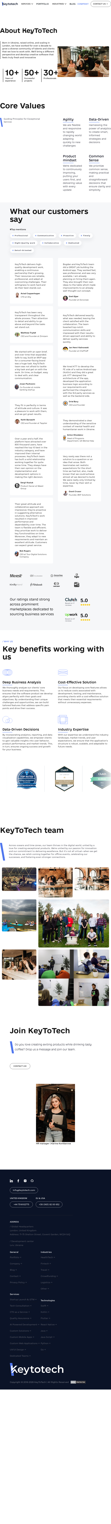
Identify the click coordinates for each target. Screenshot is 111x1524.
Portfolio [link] (42, 4)
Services (27, 4)
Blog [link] (72, 4)
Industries (59, 4)
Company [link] (83, 4)
